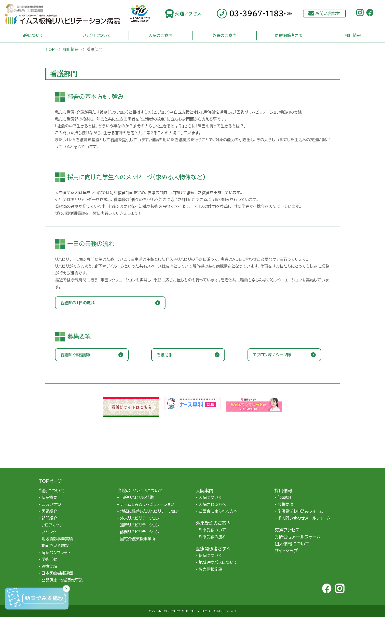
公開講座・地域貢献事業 (62, 580)
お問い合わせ (327, 13)
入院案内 (204, 490)
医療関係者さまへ (213, 548)
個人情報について (292, 543)
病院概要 (49, 497)
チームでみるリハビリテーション (147, 504)
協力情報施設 (210, 569)
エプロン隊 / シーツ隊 (272, 355)
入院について (210, 497)
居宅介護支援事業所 (137, 539)
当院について (32, 35)
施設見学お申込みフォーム (300, 511)
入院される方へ (212, 504)
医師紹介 (49, 511)
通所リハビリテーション (140, 525)
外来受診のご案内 (213, 523)
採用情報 (353, 35)
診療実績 (49, 566)
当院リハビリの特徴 (137, 497)
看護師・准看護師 (75, 355)
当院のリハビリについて (140, 490)
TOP (50, 49)
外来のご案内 (224, 35)
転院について (210, 555)
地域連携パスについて (218, 562)
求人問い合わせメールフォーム (303, 518)
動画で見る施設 (55, 546)
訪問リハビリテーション (140, 532)
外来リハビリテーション (140, 518)
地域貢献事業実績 (57, 539)
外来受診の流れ (212, 537)
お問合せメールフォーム (297, 537)
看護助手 (164, 355)
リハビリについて (96, 35)
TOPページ (50, 481)
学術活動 (49, 559)
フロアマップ (52, 525)
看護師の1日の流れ (77, 303)
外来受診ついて (212, 530)
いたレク (48, 532)
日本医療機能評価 (57, 573)
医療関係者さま (288, 35)
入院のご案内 (160, 35)
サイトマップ (286, 550)
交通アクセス (188, 13)
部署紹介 (285, 497)
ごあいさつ (51, 504)
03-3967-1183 (260, 13)
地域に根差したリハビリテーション (149, 511)
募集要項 (285, 504)
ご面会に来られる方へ (218, 511)
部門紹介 (49, 518)
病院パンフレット (55, 553)
